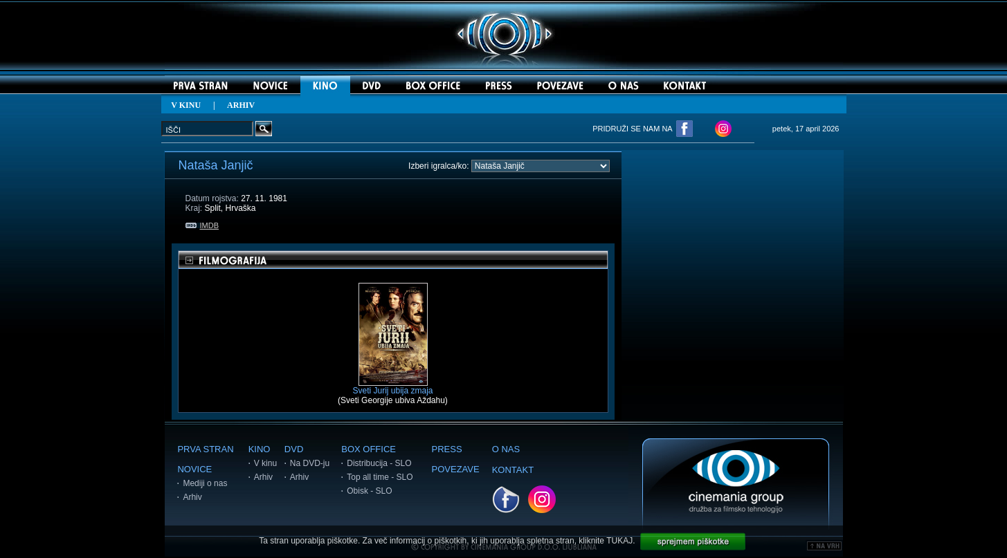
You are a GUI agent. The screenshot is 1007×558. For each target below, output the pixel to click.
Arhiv (192, 497)
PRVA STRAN (205, 449)
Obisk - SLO (369, 491)
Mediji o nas (205, 483)
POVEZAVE (456, 469)
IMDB (202, 225)
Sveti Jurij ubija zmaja (392, 387)
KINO (259, 449)
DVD (293, 449)
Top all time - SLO (379, 477)
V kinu (265, 463)
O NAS (506, 449)
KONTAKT (513, 470)
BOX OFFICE (368, 449)
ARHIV (241, 105)
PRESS (447, 449)
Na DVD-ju (309, 463)
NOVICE (194, 469)
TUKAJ (619, 541)
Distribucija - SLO (379, 463)
